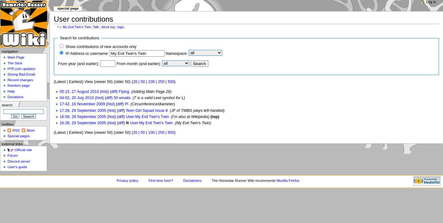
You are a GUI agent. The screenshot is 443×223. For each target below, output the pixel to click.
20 (135, 82)
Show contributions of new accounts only (101, 47)
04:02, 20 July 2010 (77, 98)
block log (108, 27)
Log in (431, 2)
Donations (15, 97)
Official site (23, 150)
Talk (96, 27)
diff (113, 92)
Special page (68, 8)
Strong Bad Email (21, 74)
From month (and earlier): (139, 64)
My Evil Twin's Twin (77, 27)
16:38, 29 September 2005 (83, 123)
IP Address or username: (87, 53)
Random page (18, 85)
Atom (31, 130)
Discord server (18, 161)
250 (161, 82)
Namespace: (176, 53)
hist (104, 92)
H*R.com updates (21, 69)
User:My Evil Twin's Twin (147, 117)
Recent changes (20, 80)
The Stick (14, 63)
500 (171, 82)
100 (151, 82)
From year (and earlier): (78, 64)
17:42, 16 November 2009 (82, 104)
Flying (124, 92)
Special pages (18, 136)
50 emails (122, 98)
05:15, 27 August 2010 (79, 92)
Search (7, 105)
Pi (126, 104)
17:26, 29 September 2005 (83, 110)
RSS (16, 130)
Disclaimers (192, 180)
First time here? (160, 180)
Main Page (15, 57)
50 (142, 82)
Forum (12, 155)
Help (11, 91)
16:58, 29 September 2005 (83, 117)
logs (120, 27)
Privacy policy (127, 180)
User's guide (17, 167)
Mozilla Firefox (288, 180)
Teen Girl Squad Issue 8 (147, 110)
